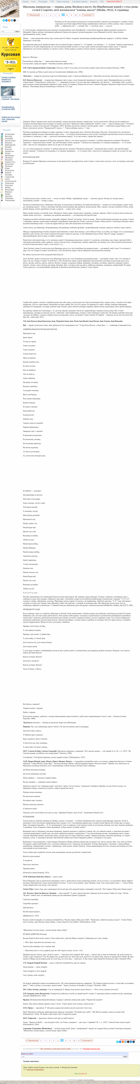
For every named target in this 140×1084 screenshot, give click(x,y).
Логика (7, 153)
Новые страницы (63, 2)
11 (80, 15)
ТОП (52, 2)
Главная (25, 2)
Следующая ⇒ (88, 15)
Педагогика (9, 164)
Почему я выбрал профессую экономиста (9, 79)
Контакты (93, 2)
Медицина (9, 157)
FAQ (102, 2)
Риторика (8, 175)
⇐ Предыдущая (33, 15)
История (8, 147)
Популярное (42, 2)
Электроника (10, 200)
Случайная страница (79, 2)
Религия (8, 172)
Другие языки (10, 140)
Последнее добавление (89, 1079)
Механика (9, 160)
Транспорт (9, 185)
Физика (8, 187)
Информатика (10, 145)
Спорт (7, 179)
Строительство (10, 181)
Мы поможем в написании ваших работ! (55, 1049)
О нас (33, 2)
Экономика (9, 198)
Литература (9, 151)
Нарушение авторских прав (91, 1049)
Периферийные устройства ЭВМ (8, 108)
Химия (7, 194)
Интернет (8, 143)
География (9, 138)
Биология (8, 136)
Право (7, 168)
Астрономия (9, 134)
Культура (8, 149)
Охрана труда (10, 162)
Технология (9, 183)
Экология (8, 196)
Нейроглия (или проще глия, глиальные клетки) (11, 119)
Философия (9, 189)
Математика (9, 155)
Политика (8, 166)
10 (76, 15)
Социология (9, 177)
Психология (9, 170)
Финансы (8, 192)
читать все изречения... (35, 1069)
